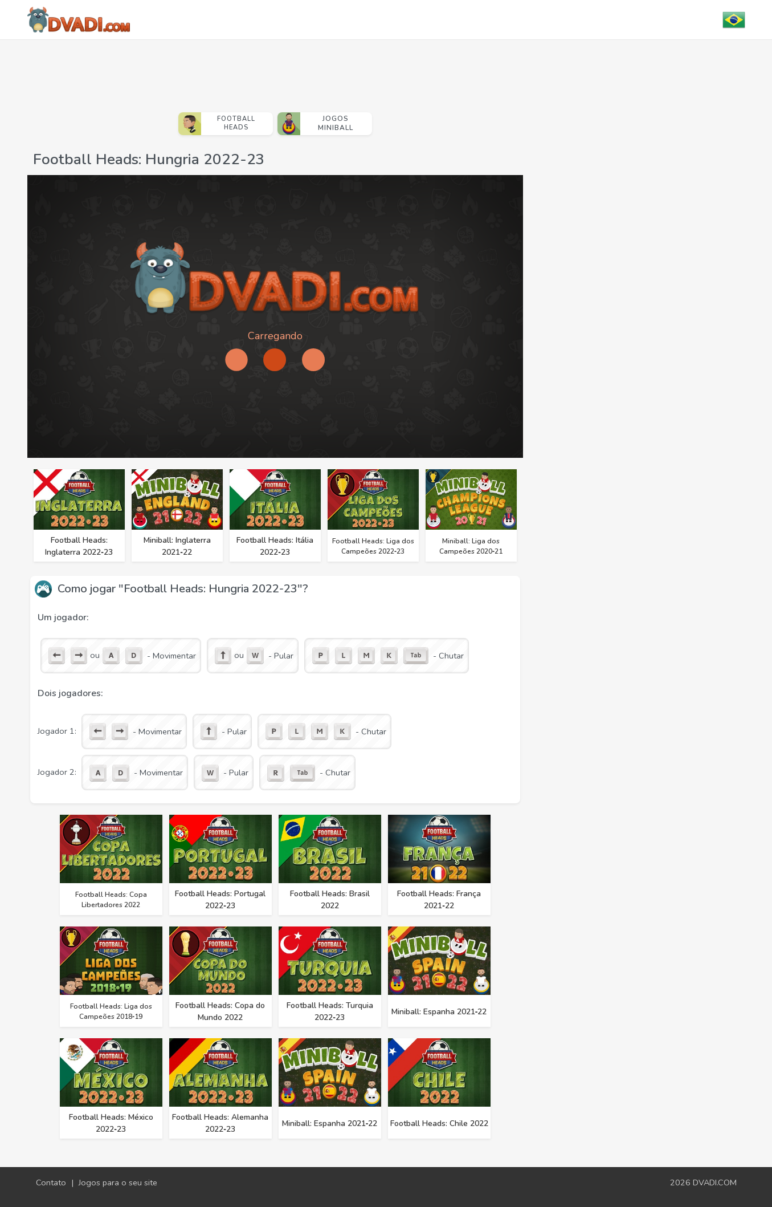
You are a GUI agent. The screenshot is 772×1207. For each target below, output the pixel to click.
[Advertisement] (275, 71)
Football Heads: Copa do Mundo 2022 (220, 1011)
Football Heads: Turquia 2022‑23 (330, 1011)
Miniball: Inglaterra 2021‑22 (177, 546)
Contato (51, 1182)
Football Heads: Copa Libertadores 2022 (111, 899)
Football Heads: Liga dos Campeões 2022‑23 (373, 546)
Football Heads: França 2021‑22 (439, 899)
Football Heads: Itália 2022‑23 (274, 546)
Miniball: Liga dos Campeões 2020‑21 (471, 546)
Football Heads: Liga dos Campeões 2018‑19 (111, 1011)
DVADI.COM (715, 1182)
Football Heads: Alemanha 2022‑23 (220, 1123)
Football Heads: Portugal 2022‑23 (220, 899)
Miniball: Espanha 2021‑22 (439, 1011)
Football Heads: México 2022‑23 (111, 1123)
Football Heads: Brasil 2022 (330, 899)
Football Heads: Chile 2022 (439, 1123)
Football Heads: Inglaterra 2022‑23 (79, 546)
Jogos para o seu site (118, 1182)
